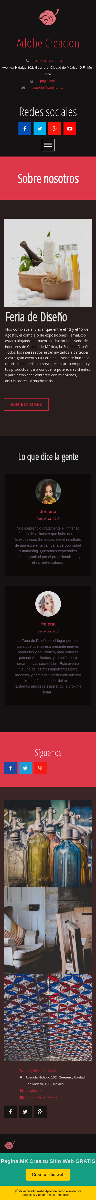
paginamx (47, 81)
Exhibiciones (26, 404)
